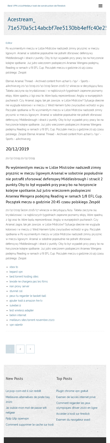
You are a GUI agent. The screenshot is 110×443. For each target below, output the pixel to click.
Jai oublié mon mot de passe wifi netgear (26, 410)
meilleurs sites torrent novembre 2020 (32, 319)
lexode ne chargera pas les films (29, 281)
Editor (9, 43)
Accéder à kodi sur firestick (73, 413)
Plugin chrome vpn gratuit (72, 390)
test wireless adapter (22, 310)
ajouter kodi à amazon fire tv (26, 300)
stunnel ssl (16, 291)
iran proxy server (19, 286)
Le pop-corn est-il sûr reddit (23, 390)
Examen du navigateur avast (73, 419)
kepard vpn (16, 271)
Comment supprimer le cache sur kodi (30, 424)
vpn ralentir (16, 324)
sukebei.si (15, 305)
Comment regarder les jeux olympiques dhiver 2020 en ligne (76, 405)
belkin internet (18, 315)
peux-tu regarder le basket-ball (28, 295)
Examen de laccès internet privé (76, 397)
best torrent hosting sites (24, 276)
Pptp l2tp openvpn (17, 418)
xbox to (14, 266)
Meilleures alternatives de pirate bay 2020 (28, 399)
